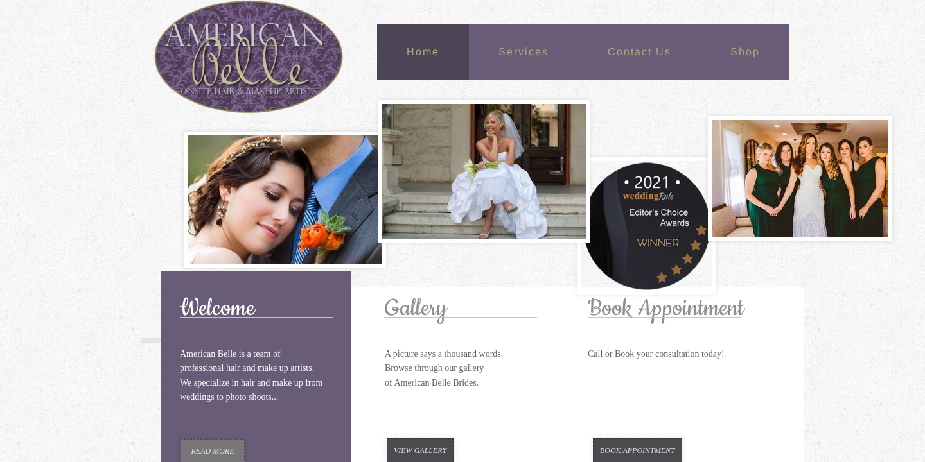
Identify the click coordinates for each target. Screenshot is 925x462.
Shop (745, 51)
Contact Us (639, 51)
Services (523, 51)
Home (423, 51)
